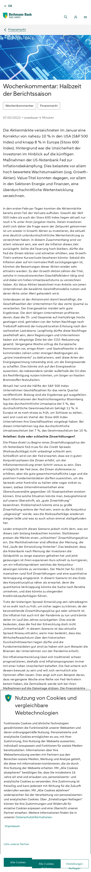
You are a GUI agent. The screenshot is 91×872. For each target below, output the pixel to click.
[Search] (66, 17)
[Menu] (85, 17)
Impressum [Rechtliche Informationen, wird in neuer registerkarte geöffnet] (12, 826)
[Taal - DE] (7, 6)
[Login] (76, 17)
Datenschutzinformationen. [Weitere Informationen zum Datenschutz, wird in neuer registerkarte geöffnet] (34, 817)
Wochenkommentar (19, 106)
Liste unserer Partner (16, 844)
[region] (45, 781)
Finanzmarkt (49, 106)
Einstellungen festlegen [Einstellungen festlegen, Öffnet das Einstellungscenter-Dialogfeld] (74, 865)
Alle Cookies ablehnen (46, 865)
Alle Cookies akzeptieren (17, 864)
